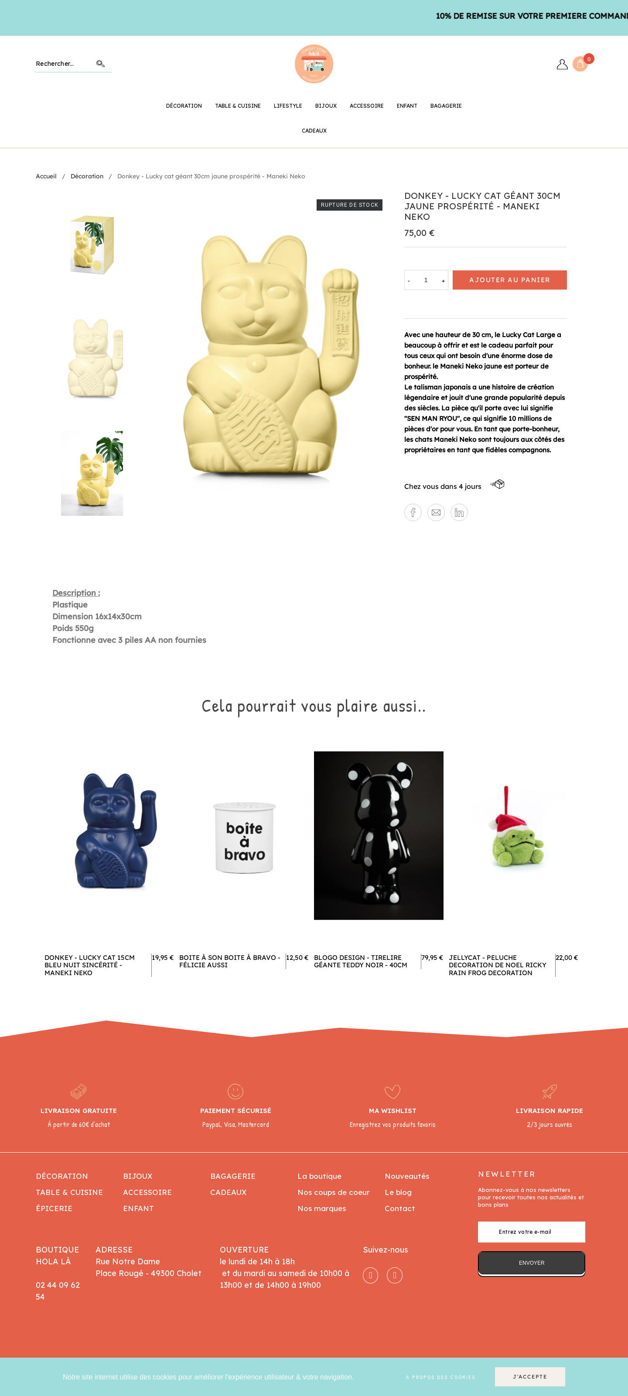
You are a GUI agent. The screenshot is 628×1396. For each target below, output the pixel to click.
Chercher (101, 63)
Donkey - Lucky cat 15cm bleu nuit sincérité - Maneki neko (89, 965)
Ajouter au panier (509, 280)
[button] (413, 512)
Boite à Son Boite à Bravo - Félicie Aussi (229, 961)
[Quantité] (426, 280)
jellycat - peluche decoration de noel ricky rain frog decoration (497, 965)
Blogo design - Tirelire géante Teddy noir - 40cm (360, 961)
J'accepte (530, 1376)
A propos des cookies (440, 1377)
